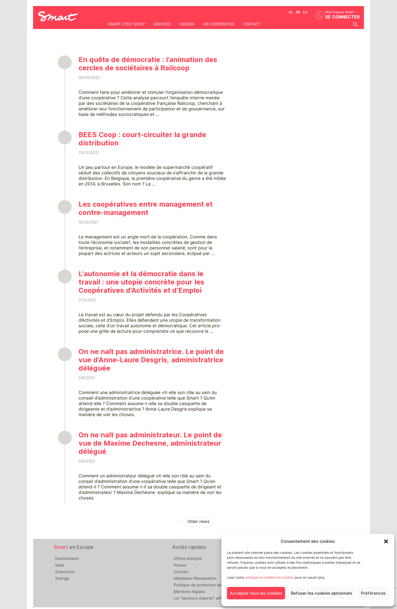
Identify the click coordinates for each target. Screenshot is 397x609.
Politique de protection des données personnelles (219, 585)
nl (291, 12)
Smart (61, 547)
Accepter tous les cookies (256, 593)
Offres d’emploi (188, 559)
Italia (59, 565)
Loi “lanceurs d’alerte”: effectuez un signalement (218, 598)
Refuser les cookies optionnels (321, 593)
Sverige (62, 578)
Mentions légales (189, 592)
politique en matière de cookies (269, 577)
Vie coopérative (218, 24)
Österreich (65, 572)
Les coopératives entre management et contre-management (146, 208)
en (305, 12)
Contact (251, 24)
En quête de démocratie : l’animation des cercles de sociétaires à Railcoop (148, 63)
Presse (180, 565)
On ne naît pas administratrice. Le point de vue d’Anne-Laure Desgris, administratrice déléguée (151, 359)
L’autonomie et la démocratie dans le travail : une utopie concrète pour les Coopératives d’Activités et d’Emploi (141, 282)
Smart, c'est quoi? (126, 24)
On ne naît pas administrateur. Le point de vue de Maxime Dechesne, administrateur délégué (150, 443)
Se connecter (342, 17)
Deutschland (66, 559)
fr (298, 12)
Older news (198, 521)
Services (162, 24)
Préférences (373, 593)
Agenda (186, 24)
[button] (386, 541)
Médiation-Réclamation (195, 578)
